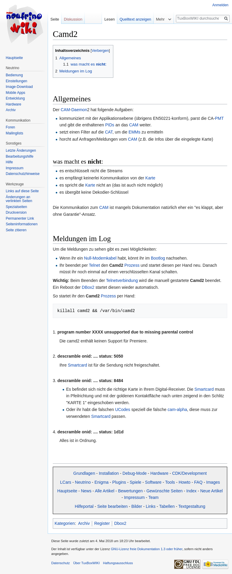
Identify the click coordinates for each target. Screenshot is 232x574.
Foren (10, 127)
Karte (150, 178)
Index (191, 490)
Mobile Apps (15, 93)
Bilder (137, 506)
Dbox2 (120, 523)
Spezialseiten (16, 207)
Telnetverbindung (122, 280)
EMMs (134, 132)
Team (153, 497)
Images (213, 482)
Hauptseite (67, 490)
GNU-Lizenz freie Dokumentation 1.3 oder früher (146, 549)
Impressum (134, 497)
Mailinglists (14, 133)
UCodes (122, 409)
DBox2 (88, 287)
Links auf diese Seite (22, 191)
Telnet (94, 265)
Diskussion (73, 19)
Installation (109, 473)
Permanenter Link (20, 218)
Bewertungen (130, 490)
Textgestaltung (191, 506)
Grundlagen (84, 473)
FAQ (198, 482)
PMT (219, 118)
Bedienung (14, 75)
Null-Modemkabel (100, 258)
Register (102, 523)
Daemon (79, 109)
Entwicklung (15, 98)
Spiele (135, 482)
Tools (170, 482)
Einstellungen (16, 81)
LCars (65, 482)
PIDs (109, 124)
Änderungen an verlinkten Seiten (19, 199)
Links (151, 506)
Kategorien (65, 523)
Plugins (119, 482)
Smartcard (77, 365)
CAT (108, 132)
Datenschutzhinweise (22, 174)
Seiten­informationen (22, 224)
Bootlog (158, 258)
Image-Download (19, 87)
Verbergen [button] (100, 51)
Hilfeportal (84, 506)
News (86, 490)
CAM (65, 109)
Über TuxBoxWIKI (86, 563)
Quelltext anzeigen (135, 19)
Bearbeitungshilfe (19, 156)
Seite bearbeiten (112, 506)
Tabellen (167, 506)
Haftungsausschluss (118, 563)
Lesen (109, 19)
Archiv (84, 523)
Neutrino (83, 482)
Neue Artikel (211, 490)
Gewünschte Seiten (164, 490)
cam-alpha (177, 409)
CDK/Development (189, 473)
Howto (185, 482)
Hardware (159, 473)
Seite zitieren (16, 230)
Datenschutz (60, 563)
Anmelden (220, 5)
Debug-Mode (135, 473)
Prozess (132, 265)
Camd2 (116, 265)
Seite (54, 19)
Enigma (102, 482)
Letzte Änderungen (21, 150)
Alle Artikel (104, 490)
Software (153, 482)
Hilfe (9, 162)
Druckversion (16, 212)
